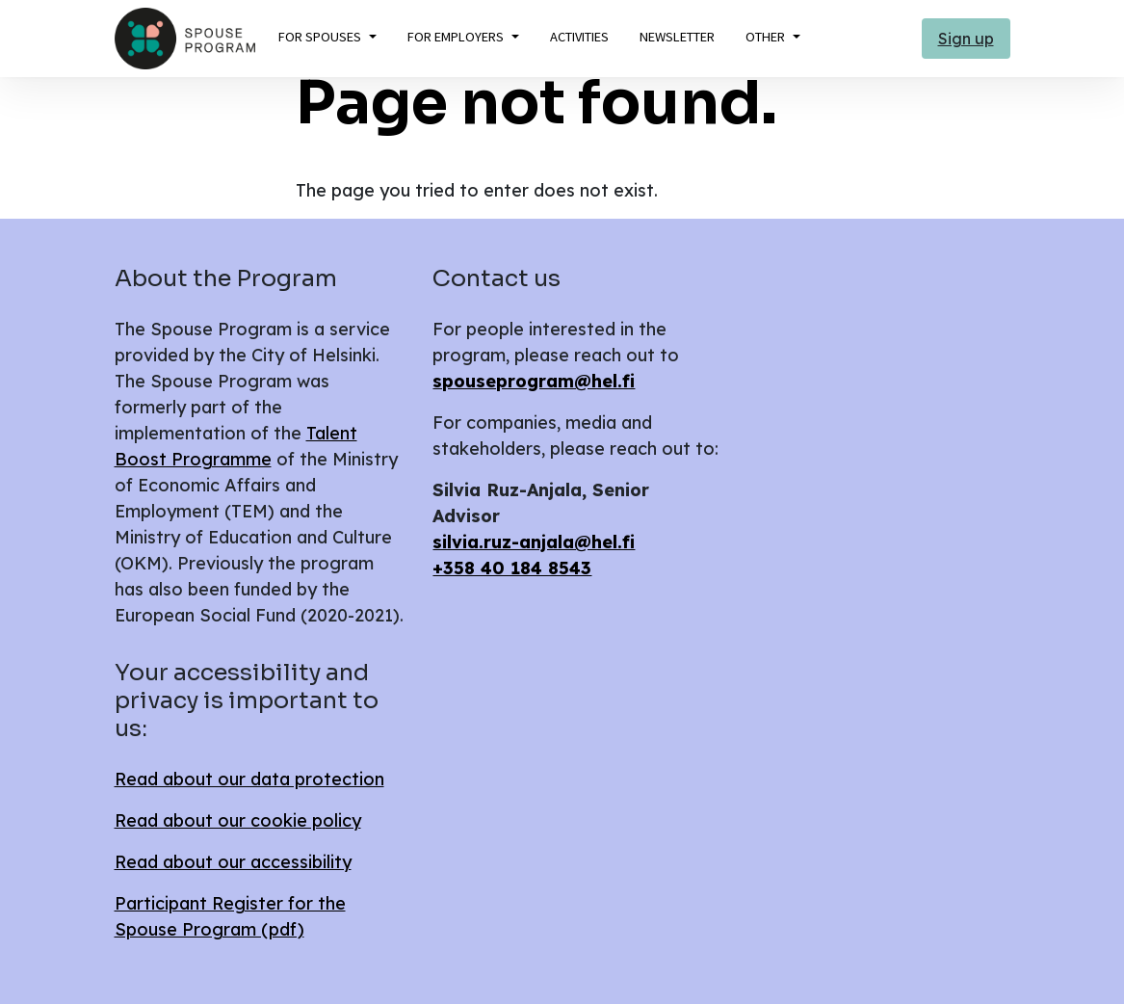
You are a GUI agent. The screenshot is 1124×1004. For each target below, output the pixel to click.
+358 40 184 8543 (511, 568)
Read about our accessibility (233, 862)
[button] (327, 38)
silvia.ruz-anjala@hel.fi (533, 542)
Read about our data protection (249, 779)
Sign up (966, 38)
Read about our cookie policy (238, 820)
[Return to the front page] (185, 38)
